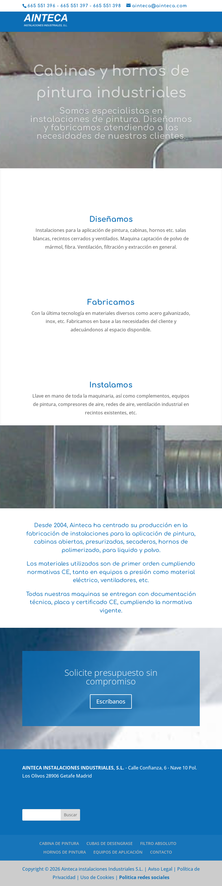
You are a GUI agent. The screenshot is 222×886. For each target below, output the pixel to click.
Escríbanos (110, 701)
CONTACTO (161, 852)
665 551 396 (41, 5)
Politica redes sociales (144, 877)
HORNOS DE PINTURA (64, 852)
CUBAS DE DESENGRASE (109, 843)
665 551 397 (74, 5)
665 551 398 (107, 5)
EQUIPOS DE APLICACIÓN (118, 852)
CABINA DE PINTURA (59, 843)
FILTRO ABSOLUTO (158, 843)
